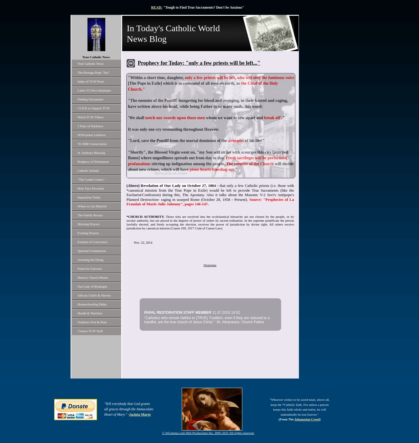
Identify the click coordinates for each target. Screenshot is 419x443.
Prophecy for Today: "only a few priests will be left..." (199, 63)
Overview (210, 265)
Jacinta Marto (140, 414)
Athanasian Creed (307, 419)
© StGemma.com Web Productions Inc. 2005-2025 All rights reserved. (208, 433)
